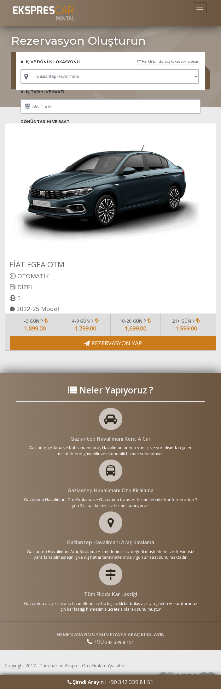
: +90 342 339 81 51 (110, 682)
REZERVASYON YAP (113, 343)
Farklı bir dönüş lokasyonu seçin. (169, 61)
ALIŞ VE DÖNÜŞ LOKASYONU (50, 61)
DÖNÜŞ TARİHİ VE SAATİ (45, 121)
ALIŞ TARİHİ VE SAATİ (42, 91)
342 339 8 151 (110, 642)
